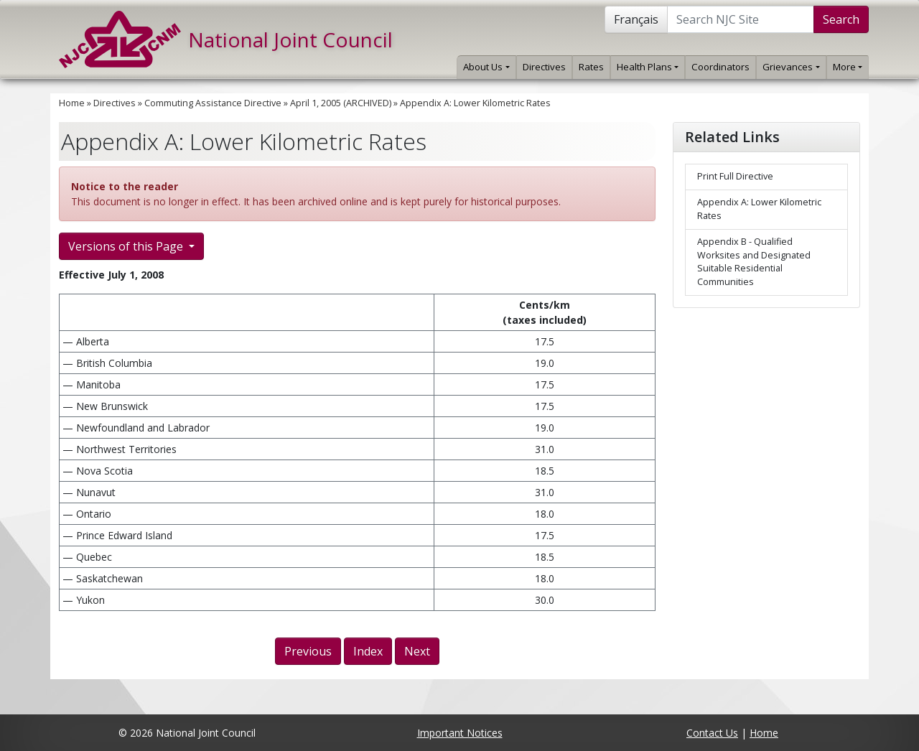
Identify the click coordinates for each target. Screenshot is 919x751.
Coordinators (720, 66)
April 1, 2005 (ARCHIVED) (340, 103)
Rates (591, 66)
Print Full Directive (735, 176)
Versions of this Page (127, 246)
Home (72, 103)
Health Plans (647, 66)
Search (841, 19)
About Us (486, 66)
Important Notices (460, 733)
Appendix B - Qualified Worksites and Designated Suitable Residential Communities (754, 262)
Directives (544, 66)
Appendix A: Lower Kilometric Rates (475, 103)
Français (636, 19)
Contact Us (712, 733)
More (847, 66)
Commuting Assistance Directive (212, 103)
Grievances (790, 66)
